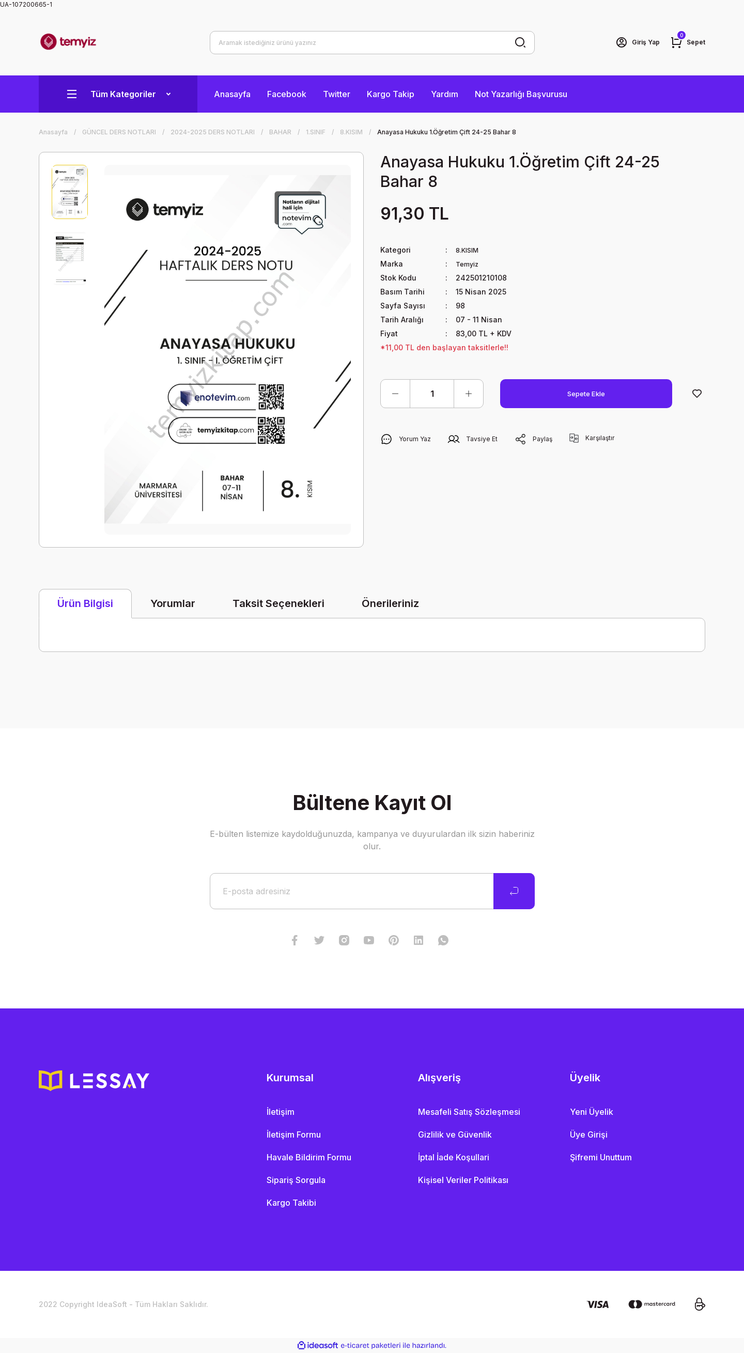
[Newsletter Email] (372, 891)
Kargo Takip (390, 94)
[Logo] (68, 42)
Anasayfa (232, 94)
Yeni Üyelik (591, 1112)
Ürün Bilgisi (85, 603)
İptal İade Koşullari (453, 1157)
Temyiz (469, 263)
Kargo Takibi (291, 1203)
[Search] (372, 42)
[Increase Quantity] (468, 394)
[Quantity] (432, 394)
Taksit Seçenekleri (278, 603)
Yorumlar (172, 603)
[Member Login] (632, 42)
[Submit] (514, 891)
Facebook (286, 94)
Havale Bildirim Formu (309, 1157)
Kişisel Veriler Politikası (463, 1180)
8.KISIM (469, 249)
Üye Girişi (589, 1134)
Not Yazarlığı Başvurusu (521, 94)
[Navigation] (118, 94)
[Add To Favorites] (697, 393)
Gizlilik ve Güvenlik (455, 1134)
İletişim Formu (294, 1134)
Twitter (336, 94)
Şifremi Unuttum (601, 1157)
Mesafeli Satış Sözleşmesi (469, 1112)
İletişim (281, 1112)
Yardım (444, 94)
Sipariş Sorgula (296, 1180)
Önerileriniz (390, 603)
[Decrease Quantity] (395, 394)
